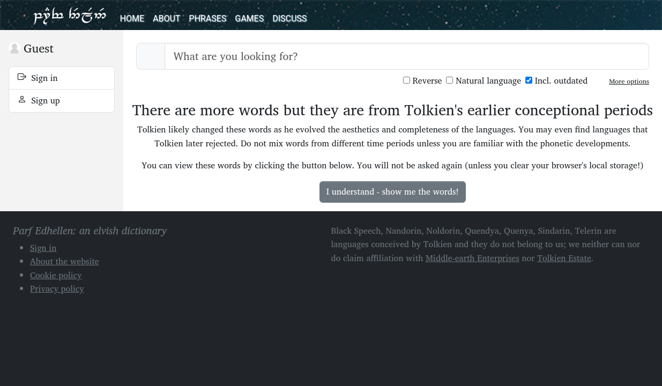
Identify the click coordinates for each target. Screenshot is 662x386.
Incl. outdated (556, 80)
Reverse (422, 80)
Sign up (39, 100)
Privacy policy (57, 288)
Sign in (38, 78)
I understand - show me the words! (392, 191)
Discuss (289, 18)
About (166, 18)
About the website (64, 261)
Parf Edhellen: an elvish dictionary (69, 15)
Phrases (207, 18)
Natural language (483, 80)
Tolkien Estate (564, 258)
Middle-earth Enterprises (472, 258)
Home (132, 18)
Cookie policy (56, 275)
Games (249, 18)
